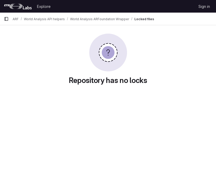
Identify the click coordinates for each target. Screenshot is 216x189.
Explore (44, 6)
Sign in (204, 6)
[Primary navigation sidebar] (6, 19)
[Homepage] (18, 6)
